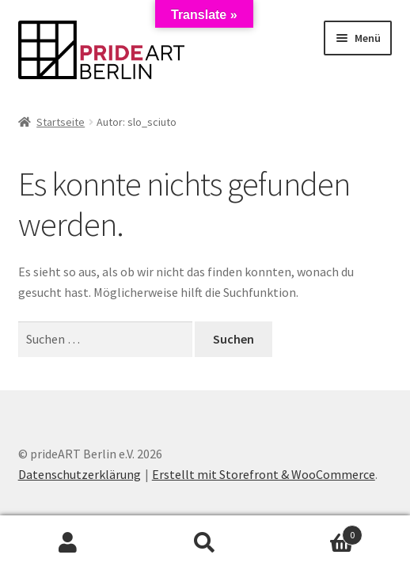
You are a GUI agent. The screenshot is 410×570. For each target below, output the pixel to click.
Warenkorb (317, 531)
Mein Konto (68, 543)
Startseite (60, 122)
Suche (205, 543)
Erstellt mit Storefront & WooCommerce (263, 474)
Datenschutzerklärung (79, 474)
